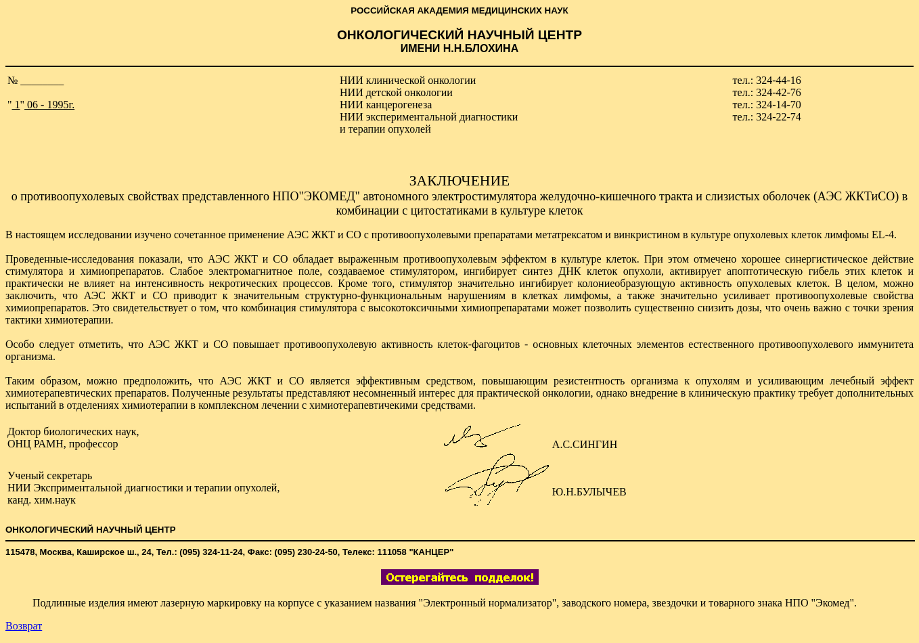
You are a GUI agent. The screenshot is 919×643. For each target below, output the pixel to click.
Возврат (23, 625)
